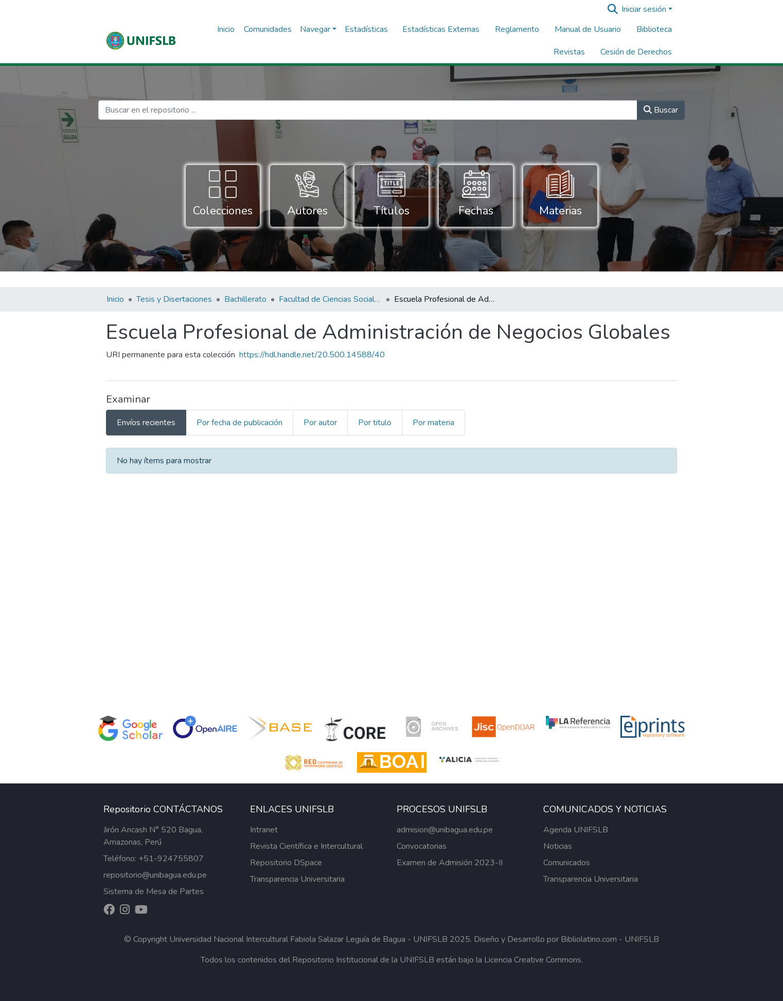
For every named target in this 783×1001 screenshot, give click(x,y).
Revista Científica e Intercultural (306, 846)
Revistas (569, 52)
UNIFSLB (642, 939)
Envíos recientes (146, 422)
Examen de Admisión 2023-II (450, 862)
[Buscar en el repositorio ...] (367, 110)
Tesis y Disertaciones (174, 299)
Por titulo (374, 422)
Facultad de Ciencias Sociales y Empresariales (330, 299)
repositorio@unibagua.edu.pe (155, 875)
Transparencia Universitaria (297, 879)
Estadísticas (366, 29)
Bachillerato (245, 299)
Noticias (557, 846)
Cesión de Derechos (636, 52)
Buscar (661, 110)
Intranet (264, 829)
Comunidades (268, 29)
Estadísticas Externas (440, 29)
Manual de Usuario (588, 29)
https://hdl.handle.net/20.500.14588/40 (312, 354)
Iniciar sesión (643, 9)
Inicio (226, 29)
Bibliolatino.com (589, 939)
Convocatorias (422, 846)
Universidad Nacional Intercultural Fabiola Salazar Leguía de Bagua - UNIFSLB (308, 939)
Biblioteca (654, 29)
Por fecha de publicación (239, 422)
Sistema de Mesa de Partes (153, 891)
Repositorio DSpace (286, 862)
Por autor (320, 422)
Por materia (433, 422)
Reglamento (517, 29)
